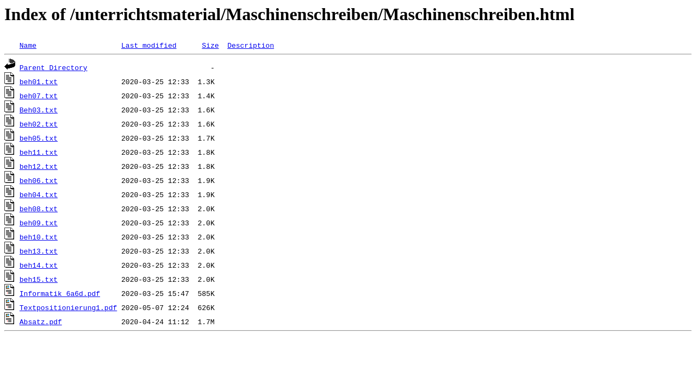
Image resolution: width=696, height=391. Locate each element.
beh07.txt (39, 95)
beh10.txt (39, 237)
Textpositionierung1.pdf (68, 307)
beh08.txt (39, 208)
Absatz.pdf (41, 321)
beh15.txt (39, 279)
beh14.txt (39, 265)
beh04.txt (39, 194)
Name (28, 45)
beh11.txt (39, 152)
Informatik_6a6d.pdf (60, 293)
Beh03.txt (39, 110)
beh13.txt (39, 251)
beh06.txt (39, 180)
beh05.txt (39, 138)
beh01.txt (39, 81)
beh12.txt (39, 166)
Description (250, 45)
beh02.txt (39, 124)
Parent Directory (54, 67)
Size (210, 45)
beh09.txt (39, 223)
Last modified (148, 45)
